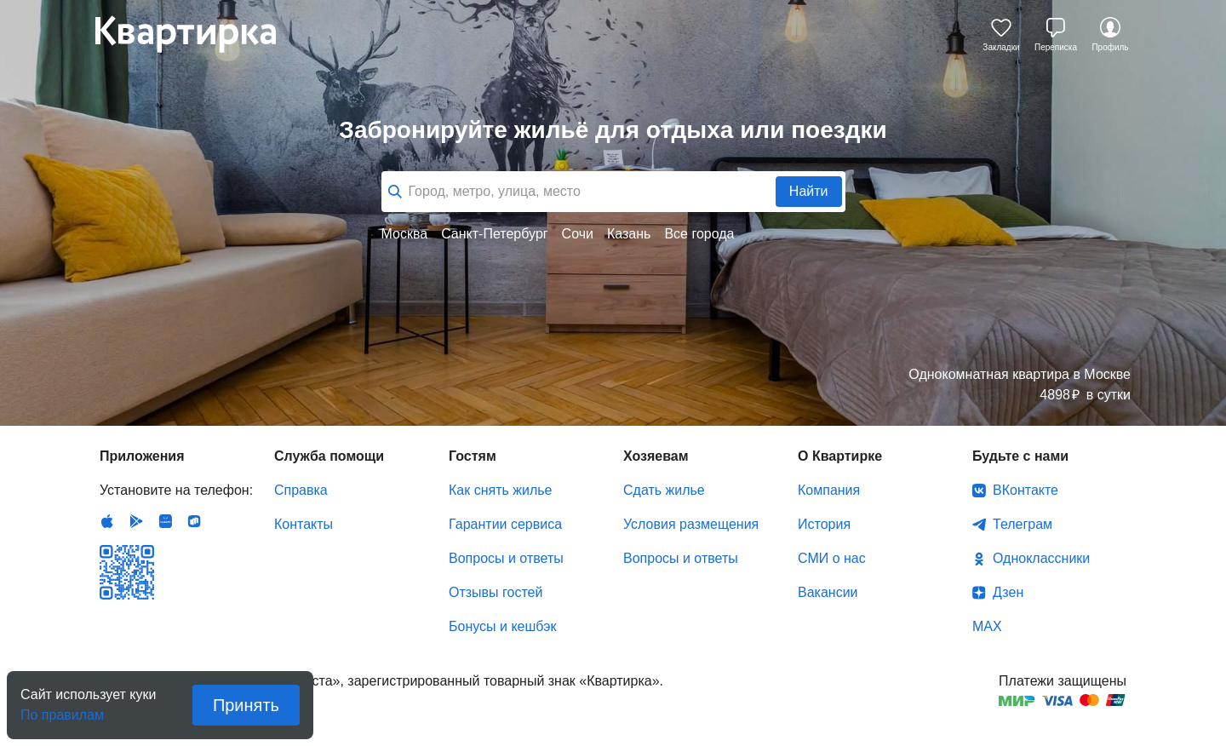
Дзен (1008, 592)
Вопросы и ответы (506, 558)
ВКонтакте (1025, 490)
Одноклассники (1041, 558)
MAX (987, 626)
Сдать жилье (664, 490)
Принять (246, 705)
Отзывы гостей (495, 592)
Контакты (303, 524)
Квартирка (197, 34)
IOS (107, 521)
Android (136, 521)
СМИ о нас (832, 558)
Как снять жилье (500, 490)
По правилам (62, 710)
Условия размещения (691, 524)
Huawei (165, 521)
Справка (301, 490)
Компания (829, 490)
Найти (808, 191)
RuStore (194, 521)
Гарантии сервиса (505, 524)
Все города (699, 234)
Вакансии (828, 592)
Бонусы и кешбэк (502, 626)
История (824, 524)
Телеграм (1022, 524)
